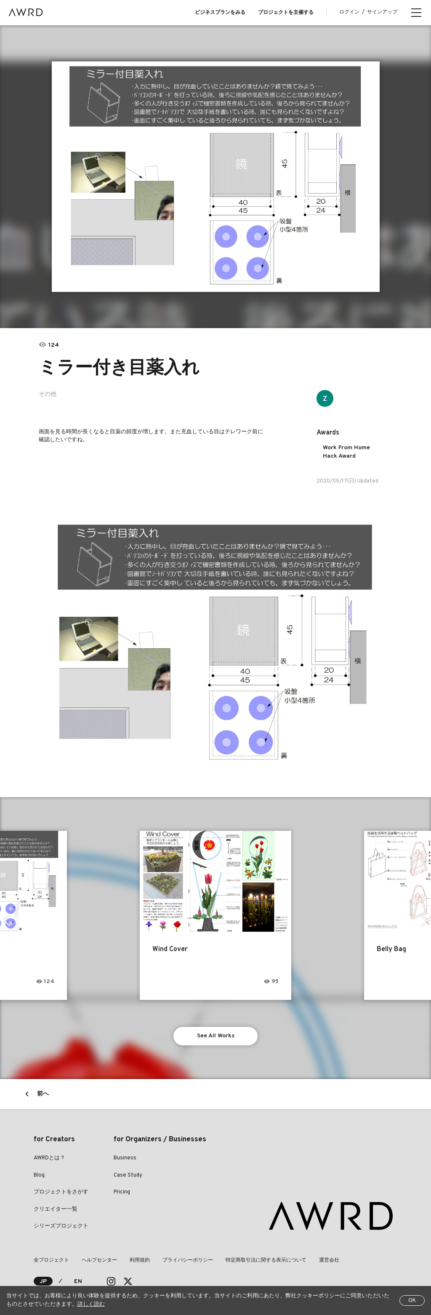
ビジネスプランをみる (220, 12)
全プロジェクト (51, 1260)
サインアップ (382, 12)
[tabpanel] (216, 176)
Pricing (122, 1192)
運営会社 (329, 1260)
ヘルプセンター (99, 1260)
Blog (39, 1175)
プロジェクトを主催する (286, 12)
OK (412, 1300)
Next (424, 920)
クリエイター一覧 (55, 1209)
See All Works (215, 1035)
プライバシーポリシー (187, 1260)
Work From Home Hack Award (346, 452)
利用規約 (140, 1260)
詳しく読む (91, 1304)
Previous (6, 920)
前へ (43, 1094)
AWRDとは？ (49, 1158)
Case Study (128, 1175)
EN (78, 1281)
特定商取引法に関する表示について (266, 1260)
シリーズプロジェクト (61, 1226)
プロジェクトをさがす (61, 1192)
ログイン (349, 12)
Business (125, 1158)
